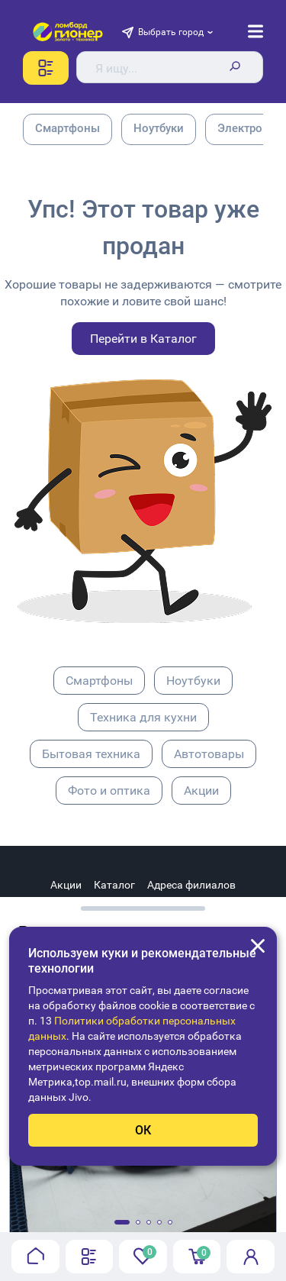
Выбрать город (171, 32)
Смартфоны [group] (67, 128)
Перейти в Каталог (143, 338)
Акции (201, 790)
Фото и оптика (109, 790)
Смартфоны (99, 680)
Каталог (114, 885)
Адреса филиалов (191, 885)
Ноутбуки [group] (158, 128)
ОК (143, 1130)
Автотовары (209, 754)
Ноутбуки (193, 680)
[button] (122, 1222)
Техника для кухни (143, 717)
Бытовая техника (91, 754)
